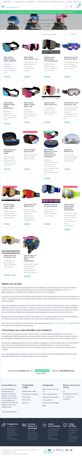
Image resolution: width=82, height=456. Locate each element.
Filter (73, 34)
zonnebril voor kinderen (61, 317)
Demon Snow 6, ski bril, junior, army (71, 102)
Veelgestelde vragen (29, 385)
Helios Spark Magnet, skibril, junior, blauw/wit (10, 59)
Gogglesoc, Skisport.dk (68, 148)
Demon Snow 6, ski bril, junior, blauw (71, 58)
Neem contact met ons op (51, 384)
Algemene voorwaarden (51, 390)
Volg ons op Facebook (68, 391)
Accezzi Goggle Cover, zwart (29, 148)
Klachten (25, 396)
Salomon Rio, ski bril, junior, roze (10, 251)
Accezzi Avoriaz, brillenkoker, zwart (10, 149)
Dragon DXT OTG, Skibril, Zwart (30, 201)
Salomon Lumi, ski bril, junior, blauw (50, 201)
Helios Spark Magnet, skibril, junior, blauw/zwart (9, 104)
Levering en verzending (30, 388)
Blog (44, 399)
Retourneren (77, 1)
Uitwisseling (26, 390)
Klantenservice (59, 1)
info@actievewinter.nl (70, 386)
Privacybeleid (47, 393)
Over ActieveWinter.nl (50, 388)
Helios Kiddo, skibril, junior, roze (31, 58)
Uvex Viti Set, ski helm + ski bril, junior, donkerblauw (30, 252)
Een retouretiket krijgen (51, 396)
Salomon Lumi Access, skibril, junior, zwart (9, 202)
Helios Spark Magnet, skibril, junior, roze (29, 103)
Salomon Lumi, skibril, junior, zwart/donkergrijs (51, 59)
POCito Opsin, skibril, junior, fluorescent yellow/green (69, 203)
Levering (69, 1)
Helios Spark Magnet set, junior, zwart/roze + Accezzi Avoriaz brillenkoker (51, 150)
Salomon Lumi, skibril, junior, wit (50, 102)
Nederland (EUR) (9, 405)
